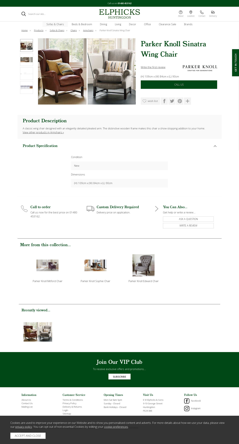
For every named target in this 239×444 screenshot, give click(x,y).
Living (118, 24)
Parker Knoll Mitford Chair (47, 281)
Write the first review (153, 67)
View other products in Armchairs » (43, 132)
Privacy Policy (69, 403)
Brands (188, 24)
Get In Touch (235, 63)
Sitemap (67, 413)
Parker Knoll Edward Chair (144, 281)
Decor (132, 24)
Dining (103, 24)
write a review (188, 225)
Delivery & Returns (72, 406)
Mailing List (27, 406)
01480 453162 (124, 3)
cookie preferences (116, 427)
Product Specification (40, 146)
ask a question (188, 219)
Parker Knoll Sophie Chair (95, 281)
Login (65, 410)
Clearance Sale (167, 24)
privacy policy (23, 427)
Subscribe (119, 376)
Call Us (179, 84)
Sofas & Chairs (55, 24)
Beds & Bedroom (82, 24)
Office (147, 24)
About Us (26, 399)
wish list (153, 101)
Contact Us (27, 403)
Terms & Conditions (73, 399)
